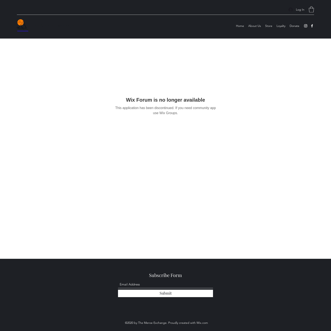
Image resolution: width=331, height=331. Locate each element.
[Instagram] (306, 26)
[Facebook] (312, 26)
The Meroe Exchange (53, 25)
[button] (311, 9)
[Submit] (165, 293)
